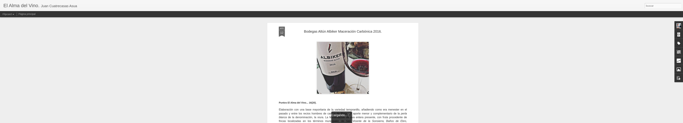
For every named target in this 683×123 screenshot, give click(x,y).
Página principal (27, 14)
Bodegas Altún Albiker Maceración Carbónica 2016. (343, 31)
